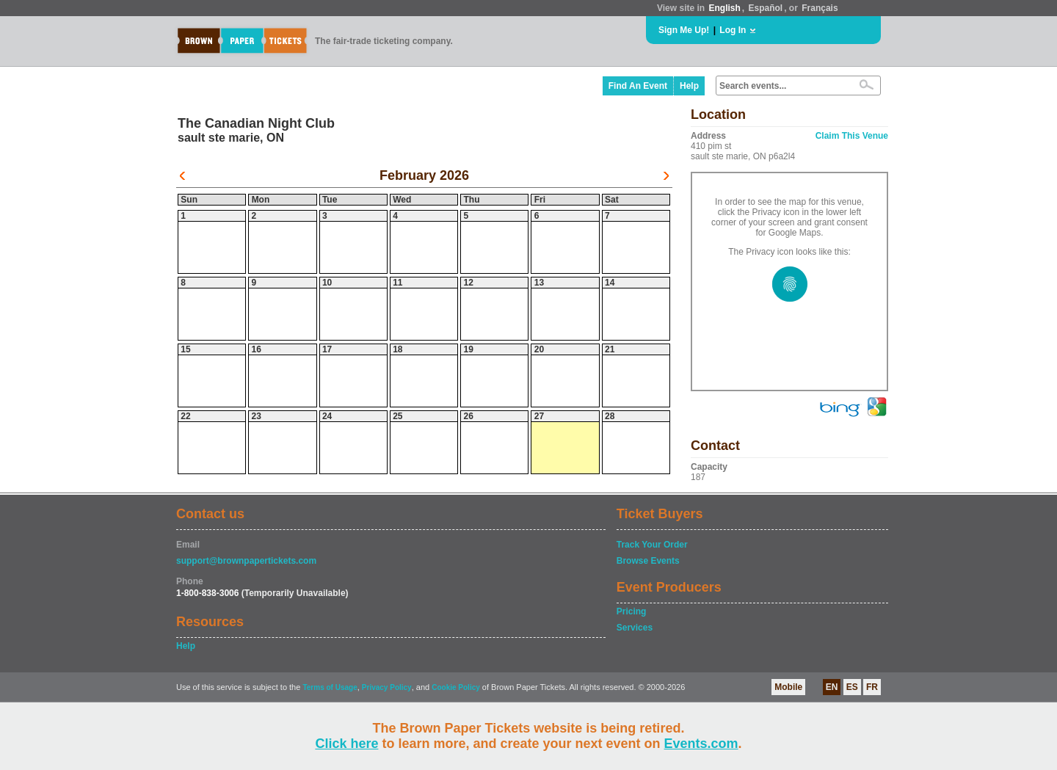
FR (872, 687)
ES (852, 687)
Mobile (788, 687)
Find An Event (638, 86)
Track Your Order (652, 545)
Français (820, 8)
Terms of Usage (329, 687)
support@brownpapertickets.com (246, 561)
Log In (732, 30)
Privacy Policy (387, 687)
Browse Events (648, 561)
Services (635, 627)
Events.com (701, 743)
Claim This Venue (852, 136)
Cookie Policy (456, 687)
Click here (346, 743)
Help (689, 86)
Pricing (632, 611)
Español (766, 8)
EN (832, 687)
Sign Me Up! (683, 30)
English (724, 8)
